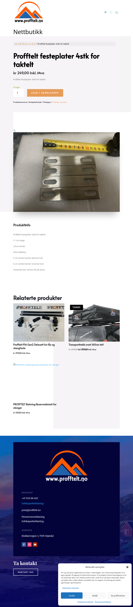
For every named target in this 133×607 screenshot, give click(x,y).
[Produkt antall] (18, 93)
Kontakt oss (26, 558)
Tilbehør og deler (28, 44)
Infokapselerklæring (33, 489)
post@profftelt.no (31, 496)
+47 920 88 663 (30, 484)
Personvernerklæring (103, 602)
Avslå (94, 595)
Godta (72, 595)
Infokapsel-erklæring (85, 602)
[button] (127, 567)
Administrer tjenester (70, 588)
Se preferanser (118, 595)
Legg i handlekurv (45, 92)
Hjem (17, 44)
